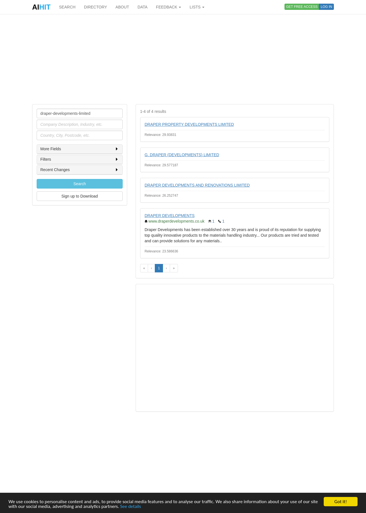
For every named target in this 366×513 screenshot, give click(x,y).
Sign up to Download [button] (79, 196)
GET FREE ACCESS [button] (302, 7)
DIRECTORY (95, 7)
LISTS (196, 7)
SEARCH (67, 7)
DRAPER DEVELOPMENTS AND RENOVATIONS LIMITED (197, 185)
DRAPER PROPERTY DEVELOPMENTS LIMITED (189, 124)
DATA (142, 7)
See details (130, 507)
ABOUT (122, 7)
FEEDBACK (168, 7)
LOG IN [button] (326, 7)
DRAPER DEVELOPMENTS (170, 215)
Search (79, 184)
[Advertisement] (183, 59)
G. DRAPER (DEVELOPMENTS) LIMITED (182, 155)
